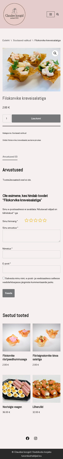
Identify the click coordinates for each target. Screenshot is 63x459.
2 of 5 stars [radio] (31, 220)
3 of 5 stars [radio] (36, 220)
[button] (55, 53)
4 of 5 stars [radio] (40, 220)
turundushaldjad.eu (32, 455)
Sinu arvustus (10, 227)
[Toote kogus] (7, 118)
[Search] (57, 14)
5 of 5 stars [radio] (45, 220)
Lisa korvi (36, 118)
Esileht (6, 40)
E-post (7, 263)
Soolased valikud (22, 40)
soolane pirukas (34, 140)
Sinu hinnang (10, 221)
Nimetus (7, 248)
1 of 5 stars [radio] (27, 220)
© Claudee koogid (21, 452)
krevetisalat (22, 140)
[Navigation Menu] (51, 14)
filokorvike (12, 140)
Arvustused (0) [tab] (10, 156)
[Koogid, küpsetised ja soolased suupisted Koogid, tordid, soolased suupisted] (14, 14)
